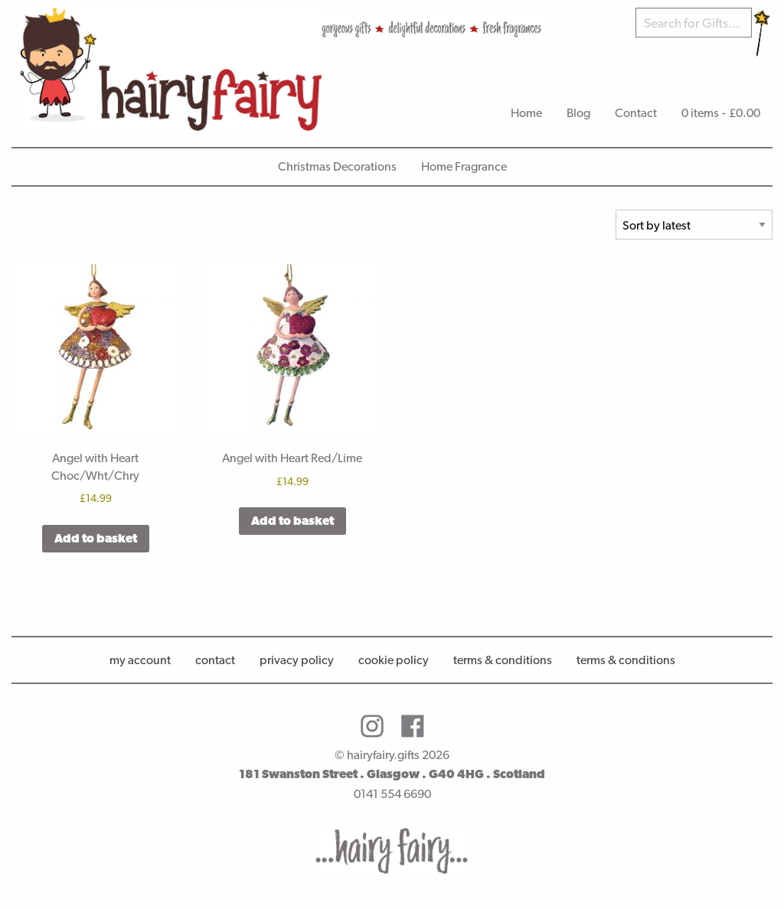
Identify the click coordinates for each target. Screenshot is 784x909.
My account (140, 660)
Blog (578, 113)
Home (526, 113)
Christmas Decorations (337, 166)
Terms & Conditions (502, 660)
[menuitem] (526, 113)
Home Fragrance (464, 166)
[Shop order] (694, 224)
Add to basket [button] (95, 538)
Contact (636, 113)
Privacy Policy (297, 660)
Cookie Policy (393, 660)
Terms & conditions (626, 660)
